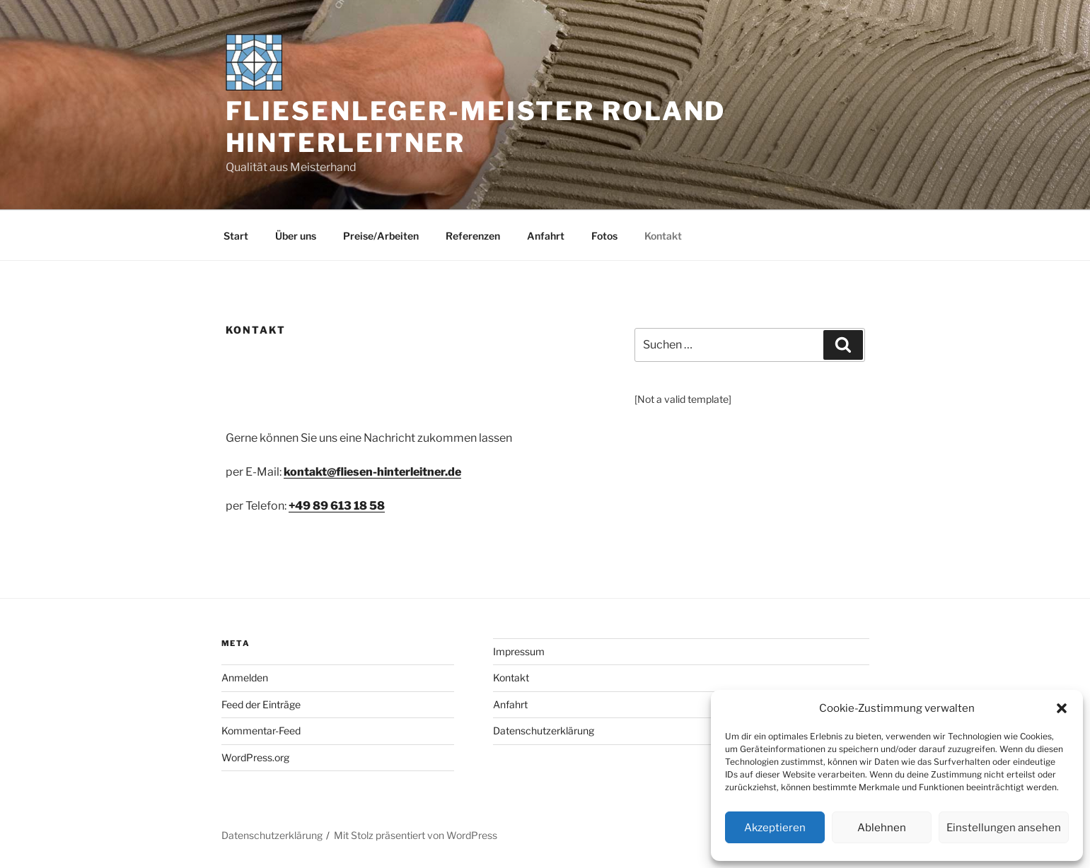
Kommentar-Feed (261, 731)
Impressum (519, 651)
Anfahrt (545, 236)
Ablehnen (881, 827)
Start (236, 236)
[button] (1062, 708)
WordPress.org (255, 757)
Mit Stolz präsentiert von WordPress (415, 835)
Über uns (295, 236)
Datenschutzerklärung (543, 731)
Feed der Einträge (261, 704)
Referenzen (473, 236)
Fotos (604, 236)
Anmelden (244, 677)
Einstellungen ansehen (1003, 827)
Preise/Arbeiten (381, 236)
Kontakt (663, 236)
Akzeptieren (775, 827)
